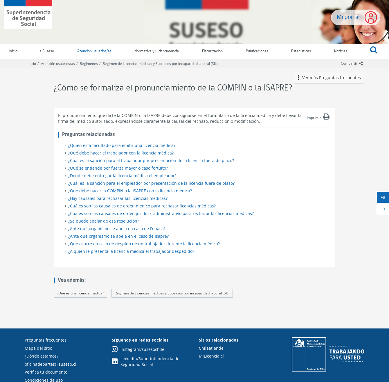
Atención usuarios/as (94, 51)
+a (385, 198)
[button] (374, 51)
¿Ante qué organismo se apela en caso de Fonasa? (116, 228)
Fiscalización (212, 51)
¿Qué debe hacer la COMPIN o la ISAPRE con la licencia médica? (130, 190)
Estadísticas (301, 51)
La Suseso (45, 51)
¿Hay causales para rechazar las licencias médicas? (118, 198)
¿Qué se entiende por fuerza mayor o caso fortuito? (118, 168)
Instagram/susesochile (138, 349)
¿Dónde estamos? (41, 356)
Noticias (340, 51)
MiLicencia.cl (211, 356)
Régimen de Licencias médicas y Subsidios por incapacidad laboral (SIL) (160, 63)
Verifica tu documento (46, 372)
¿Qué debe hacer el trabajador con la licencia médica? (121, 153)
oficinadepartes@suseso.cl (50, 364)
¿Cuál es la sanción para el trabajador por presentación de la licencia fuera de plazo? (151, 160)
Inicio (32, 63)
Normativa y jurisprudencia (156, 51)
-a (385, 209)
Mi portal (348, 17)
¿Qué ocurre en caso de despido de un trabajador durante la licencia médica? (144, 243)
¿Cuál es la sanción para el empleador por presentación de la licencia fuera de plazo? (151, 183)
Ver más (329, 78)
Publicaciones (257, 51)
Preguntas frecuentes (45, 340)
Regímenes (89, 63)
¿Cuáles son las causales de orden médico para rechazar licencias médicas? (142, 206)
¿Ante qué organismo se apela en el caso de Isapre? (118, 236)
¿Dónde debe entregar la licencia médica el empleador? (122, 175)
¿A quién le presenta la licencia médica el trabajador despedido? (131, 251)
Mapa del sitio (38, 348)
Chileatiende (211, 348)
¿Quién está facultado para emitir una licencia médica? (121, 145)
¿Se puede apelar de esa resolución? (103, 221)
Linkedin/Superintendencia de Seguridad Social (145, 361)
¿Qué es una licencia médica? (80, 293)
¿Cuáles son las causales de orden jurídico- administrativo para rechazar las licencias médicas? (161, 213)
